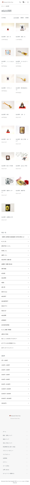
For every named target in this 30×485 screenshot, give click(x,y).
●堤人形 (3, 287)
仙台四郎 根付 (5, 114)
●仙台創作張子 (4, 301)
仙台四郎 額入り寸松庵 (7, 165)
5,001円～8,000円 (5, 379)
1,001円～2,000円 (5, 365)
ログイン (5, 462)
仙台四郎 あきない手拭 (21, 165)
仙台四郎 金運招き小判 (7, 217)
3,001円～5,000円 (5, 374)
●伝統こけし (4, 250)
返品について (6, 439)
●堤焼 (2, 282)
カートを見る (6, 465)
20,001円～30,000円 (6, 393)
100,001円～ (4, 403)
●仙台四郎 (7, 6)
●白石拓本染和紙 (5, 325)
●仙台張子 (3, 296)
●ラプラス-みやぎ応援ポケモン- (8, 343)
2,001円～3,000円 (5, 369)
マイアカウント (6, 454)
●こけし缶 (3, 241)
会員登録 (5, 458)
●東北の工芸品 (4, 334)
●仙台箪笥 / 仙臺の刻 (6, 259)
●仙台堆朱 (3, 278)
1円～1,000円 (4, 360)
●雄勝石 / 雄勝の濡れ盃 (6, 264)
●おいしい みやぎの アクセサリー (9, 338)
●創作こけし (4, 255)
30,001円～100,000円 (6, 398)
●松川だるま (4, 291)
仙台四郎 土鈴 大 (20, 114)
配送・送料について (7, 435)
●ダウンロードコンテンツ (7, 347)
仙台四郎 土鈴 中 (6, 139)
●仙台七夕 (3, 310)
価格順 (22, 17)
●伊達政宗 (3, 320)
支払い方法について (7, 443)
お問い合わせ (6, 469)
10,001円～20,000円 (6, 388)
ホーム (2, 6)
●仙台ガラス (4, 306)
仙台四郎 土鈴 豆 (6, 36)
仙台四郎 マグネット (6, 88)
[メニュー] (28, 2)
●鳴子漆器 (3, 268)
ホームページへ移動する (8, 473)
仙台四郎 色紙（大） (21, 36)
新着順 (27, 17)
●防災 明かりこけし (6, 246)
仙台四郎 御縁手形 (20, 190)
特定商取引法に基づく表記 (9, 446)
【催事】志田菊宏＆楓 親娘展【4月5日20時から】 (13, 237)
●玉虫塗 (3, 273)
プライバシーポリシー (8, 450)
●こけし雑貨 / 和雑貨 (6, 329)
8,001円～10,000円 (5, 384)
